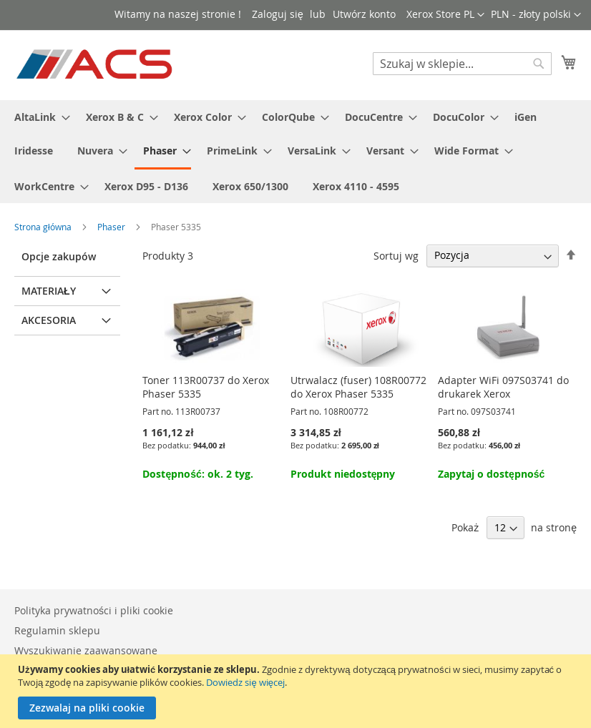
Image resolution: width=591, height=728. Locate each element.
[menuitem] (38, 117)
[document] (297, 691)
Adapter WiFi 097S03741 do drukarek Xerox (503, 386)
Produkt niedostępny (343, 474)
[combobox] (462, 63)
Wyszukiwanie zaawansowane (85, 650)
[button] (536, 15)
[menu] (295, 151)
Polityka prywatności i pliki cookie (93, 610)
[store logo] (95, 64)
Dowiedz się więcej (245, 682)
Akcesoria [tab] (48, 320)
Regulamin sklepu (57, 630)
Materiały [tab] (48, 290)
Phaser (112, 226)
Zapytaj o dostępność (491, 474)
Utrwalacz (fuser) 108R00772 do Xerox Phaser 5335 (358, 386)
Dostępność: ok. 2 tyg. (197, 474)
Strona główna (44, 226)
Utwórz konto (364, 14)
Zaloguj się (277, 14)
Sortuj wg (396, 255)
